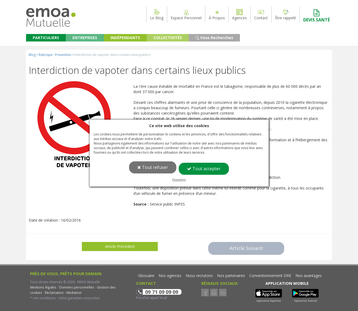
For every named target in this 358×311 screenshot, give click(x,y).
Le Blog (156, 14)
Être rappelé (285, 14)
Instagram (214, 292)
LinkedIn (223, 292)
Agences (239, 14)
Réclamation (54, 292)
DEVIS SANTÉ (316, 16)
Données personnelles (76, 287)
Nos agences (170, 275)
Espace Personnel (186, 14)
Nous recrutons (199, 275)
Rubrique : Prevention (55, 54)
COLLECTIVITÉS (168, 37)
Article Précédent (120, 246)
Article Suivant (246, 248)
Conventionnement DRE (270, 275)
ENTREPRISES (84, 37)
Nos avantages (308, 275)
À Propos (217, 14)
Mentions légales (43, 287)
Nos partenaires (231, 275)
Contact (261, 14)
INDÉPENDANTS (125, 37)
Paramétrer (179, 179)
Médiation (73, 292)
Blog (32, 54)
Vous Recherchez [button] (214, 37)
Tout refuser (152, 167)
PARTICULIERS (46, 37)
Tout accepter (204, 169)
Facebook (205, 292)
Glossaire (146, 275)
